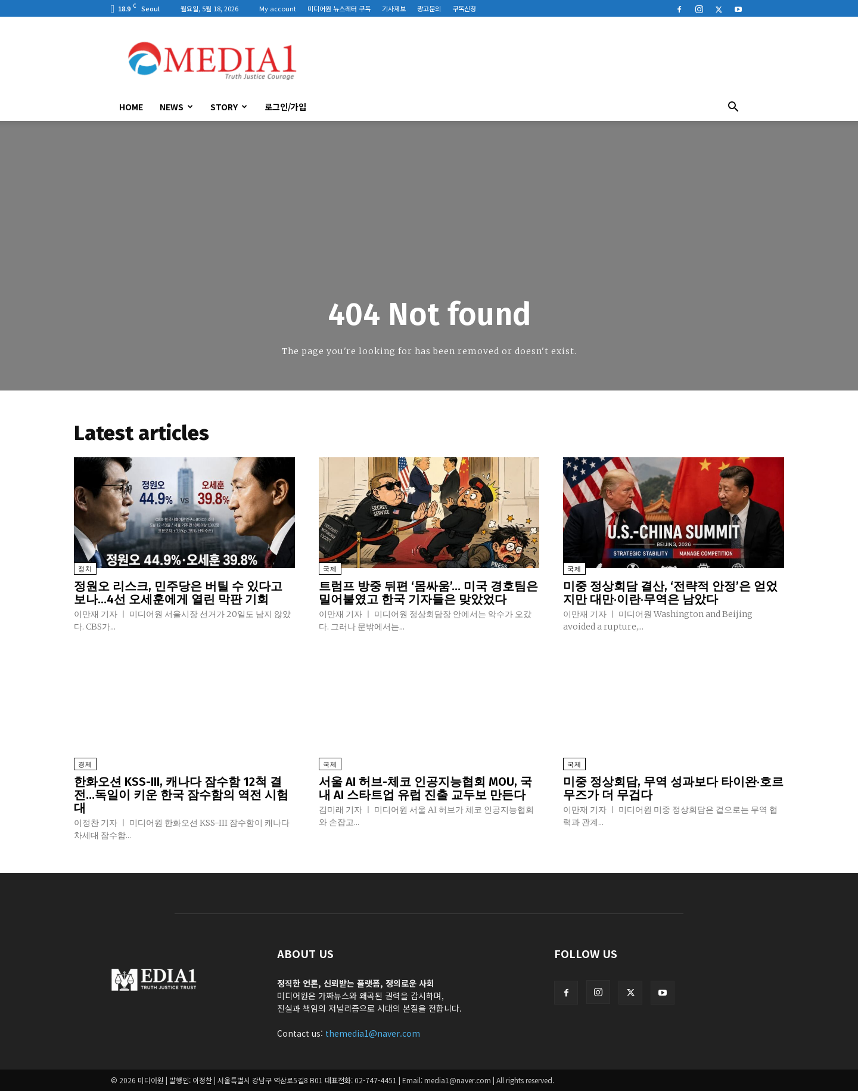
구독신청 (464, 8)
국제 (330, 569)
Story (228, 107)
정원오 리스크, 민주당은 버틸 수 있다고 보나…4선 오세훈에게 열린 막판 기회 (178, 592)
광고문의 (429, 8)
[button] (733, 108)
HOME (131, 107)
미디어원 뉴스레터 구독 (339, 8)
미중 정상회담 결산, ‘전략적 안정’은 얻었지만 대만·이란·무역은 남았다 (670, 592)
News (176, 107)
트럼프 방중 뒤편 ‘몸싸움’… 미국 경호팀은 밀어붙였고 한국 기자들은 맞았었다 (428, 592)
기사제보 (394, 8)
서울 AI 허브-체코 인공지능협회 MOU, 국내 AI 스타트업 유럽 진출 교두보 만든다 (425, 788)
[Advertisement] (530, 60)
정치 (85, 569)
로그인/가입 (285, 107)
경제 (85, 764)
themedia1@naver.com (372, 1033)
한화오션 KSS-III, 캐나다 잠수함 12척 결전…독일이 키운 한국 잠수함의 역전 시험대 (181, 794)
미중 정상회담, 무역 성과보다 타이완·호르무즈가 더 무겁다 (673, 788)
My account (277, 8)
